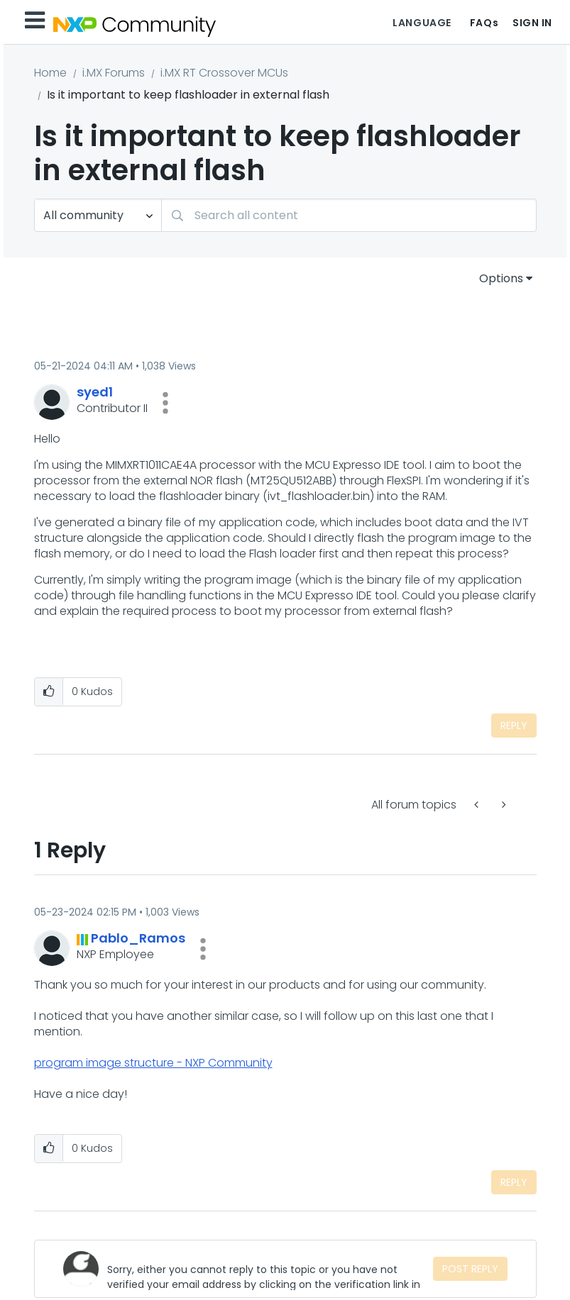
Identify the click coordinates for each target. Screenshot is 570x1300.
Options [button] (501, 278)
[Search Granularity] (98, 215)
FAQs (484, 23)
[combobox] (349, 215)
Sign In (532, 23)
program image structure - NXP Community (153, 1063)
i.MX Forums (113, 73)
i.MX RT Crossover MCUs (224, 73)
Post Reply (470, 1269)
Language (422, 23)
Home (50, 73)
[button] (165, 403)
